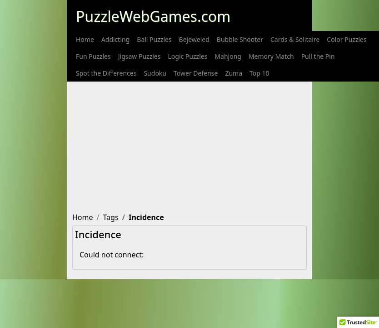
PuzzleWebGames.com (153, 16)
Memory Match (271, 56)
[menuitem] (85, 39)
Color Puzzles (346, 39)
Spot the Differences (106, 73)
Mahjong (227, 56)
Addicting (115, 39)
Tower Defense (196, 73)
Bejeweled (194, 39)
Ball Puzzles (154, 39)
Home (85, 39)
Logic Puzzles (187, 56)
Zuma (233, 73)
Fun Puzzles (93, 56)
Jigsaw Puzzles (139, 56)
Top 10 (259, 73)
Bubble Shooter (240, 39)
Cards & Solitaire (294, 39)
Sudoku (155, 73)
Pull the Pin (318, 56)
